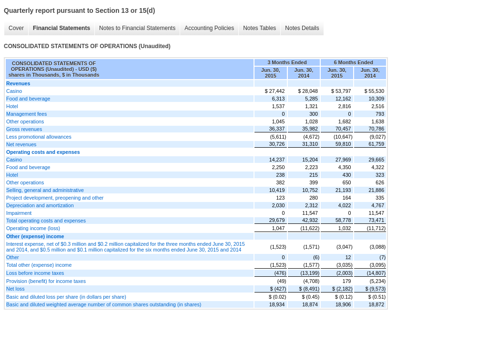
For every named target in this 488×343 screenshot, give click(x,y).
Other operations (25, 121)
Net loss (15, 289)
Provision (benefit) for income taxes (46, 281)
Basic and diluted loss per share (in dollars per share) (66, 297)
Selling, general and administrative (45, 190)
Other (12, 257)
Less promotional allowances (38, 137)
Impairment (18, 213)
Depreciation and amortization (40, 205)
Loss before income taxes (35, 273)
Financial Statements (61, 28)
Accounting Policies (209, 28)
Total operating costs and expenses (46, 220)
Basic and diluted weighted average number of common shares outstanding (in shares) (103, 304)
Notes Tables (259, 28)
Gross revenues (24, 129)
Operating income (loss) (33, 228)
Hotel (12, 106)
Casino (14, 91)
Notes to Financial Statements (137, 28)
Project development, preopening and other (54, 198)
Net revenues (21, 144)
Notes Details (302, 28)
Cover (16, 28)
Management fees (26, 114)
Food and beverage (28, 98)
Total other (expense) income (38, 265)
